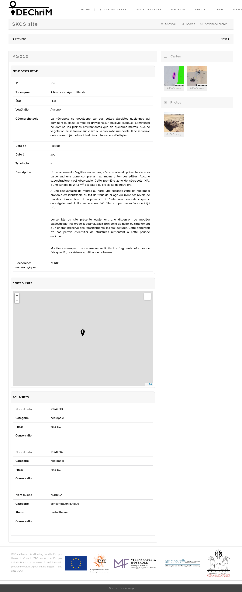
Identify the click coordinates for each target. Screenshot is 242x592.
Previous (19, 39)
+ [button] (17, 295)
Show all (170, 24)
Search (190, 24)
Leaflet (149, 384)
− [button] (17, 300)
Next (225, 39)
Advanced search (216, 24)
